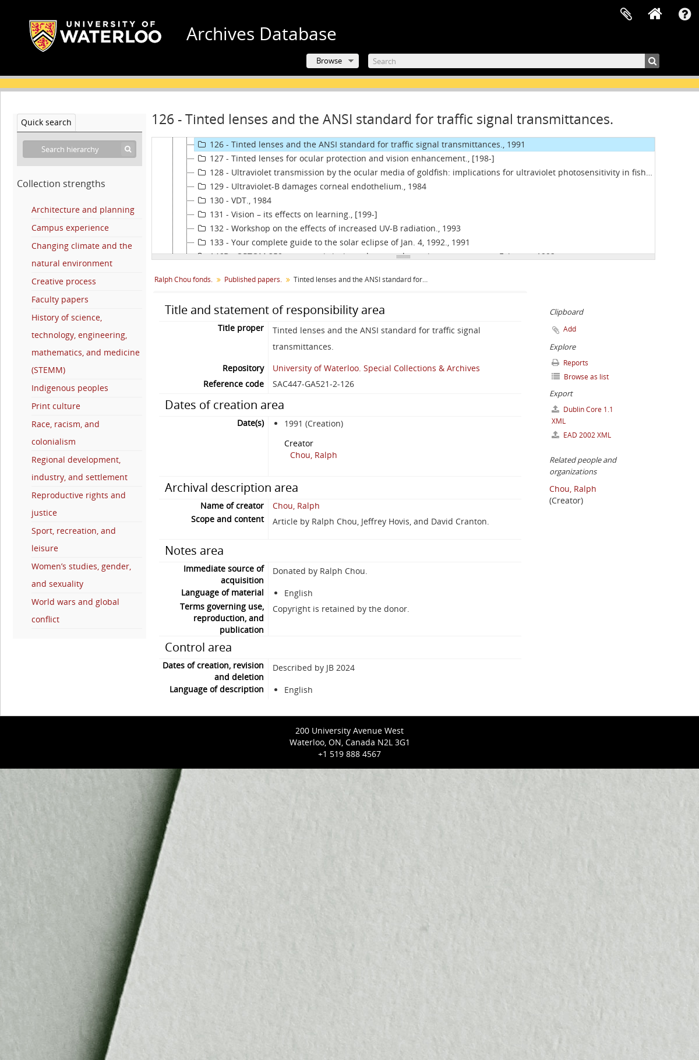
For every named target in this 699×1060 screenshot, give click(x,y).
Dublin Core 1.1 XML (582, 415)
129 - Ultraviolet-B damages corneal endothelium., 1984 (310, 186)
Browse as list (580, 377)
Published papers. (253, 279)
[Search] (513, 61)
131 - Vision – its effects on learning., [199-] (286, 214)
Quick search (46, 122)
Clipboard (626, 14)
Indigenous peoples (69, 387)
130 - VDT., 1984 (233, 200)
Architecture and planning (83, 209)
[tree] (403, 196)
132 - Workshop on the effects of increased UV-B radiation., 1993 (328, 228)
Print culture (55, 405)
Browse (329, 60)
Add (569, 329)
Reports (570, 363)
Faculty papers (60, 299)
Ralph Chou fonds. (183, 279)
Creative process (63, 281)
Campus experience (70, 227)
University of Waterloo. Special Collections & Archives (376, 368)
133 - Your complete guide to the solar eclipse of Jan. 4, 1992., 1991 (332, 242)
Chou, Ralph (313, 454)
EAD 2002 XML (581, 435)
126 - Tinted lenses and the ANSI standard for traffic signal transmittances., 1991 (360, 145)
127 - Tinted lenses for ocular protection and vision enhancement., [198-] (345, 158)
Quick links (684, 14)
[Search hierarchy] (79, 149)
